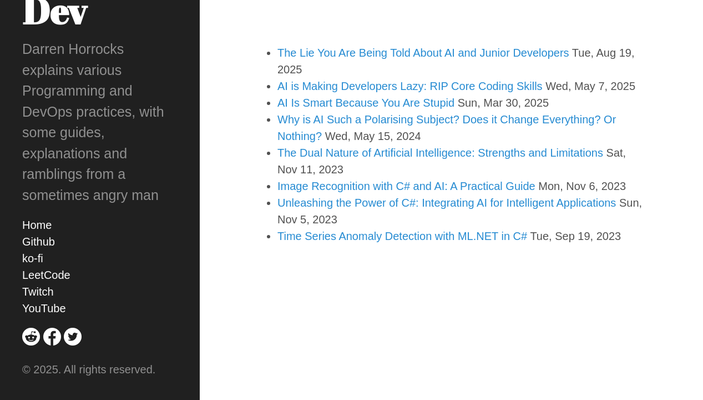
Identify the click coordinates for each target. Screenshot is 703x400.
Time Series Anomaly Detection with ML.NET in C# (402, 236)
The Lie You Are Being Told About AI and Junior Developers (423, 53)
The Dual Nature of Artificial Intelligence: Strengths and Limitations (440, 153)
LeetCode (46, 275)
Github (38, 242)
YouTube (44, 308)
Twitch (38, 292)
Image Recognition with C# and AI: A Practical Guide (406, 186)
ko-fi (32, 258)
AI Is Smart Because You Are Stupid (365, 103)
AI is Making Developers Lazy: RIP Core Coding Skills (410, 86)
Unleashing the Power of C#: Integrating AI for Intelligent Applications (446, 203)
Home (37, 225)
